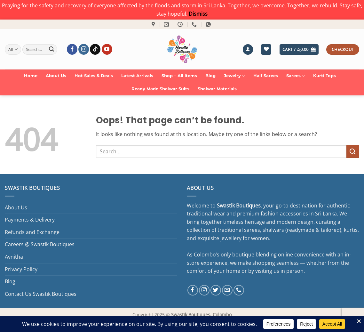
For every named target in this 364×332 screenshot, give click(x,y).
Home (30, 75)
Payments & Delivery (30, 219)
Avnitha (14, 256)
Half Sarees (265, 75)
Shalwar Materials (217, 88)
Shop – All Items (179, 75)
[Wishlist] (266, 49)
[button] (248, 49)
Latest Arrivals (137, 75)
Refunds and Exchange (32, 232)
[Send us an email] (227, 290)
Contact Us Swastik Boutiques (40, 293)
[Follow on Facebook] (72, 49)
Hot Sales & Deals (94, 75)
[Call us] (238, 290)
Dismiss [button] (198, 13)
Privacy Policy (21, 269)
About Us (56, 75)
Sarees (295, 76)
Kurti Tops (324, 75)
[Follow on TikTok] (95, 49)
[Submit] (51, 49)
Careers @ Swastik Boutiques (40, 244)
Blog (210, 75)
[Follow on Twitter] (215, 290)
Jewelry (234, 76)
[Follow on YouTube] (107, 49)
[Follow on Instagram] (83, 49)
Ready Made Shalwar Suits (160, 88)
